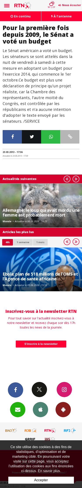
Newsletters (17, 409)
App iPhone (40, 409)
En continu (20, 16)
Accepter (41, 480)
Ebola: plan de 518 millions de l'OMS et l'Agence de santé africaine (40, 276)
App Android (63, 409)
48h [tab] (7, 242)
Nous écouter (71, 5)
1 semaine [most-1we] (23, 242)
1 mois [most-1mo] (40, 242)
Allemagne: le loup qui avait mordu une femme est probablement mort (41, 212)
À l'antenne (61, 16)
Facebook (15, 389)
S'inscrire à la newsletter (41, 344)
